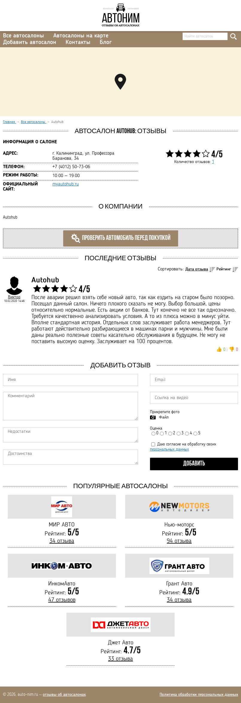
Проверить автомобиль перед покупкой (120, 238)
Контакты (78, 42)
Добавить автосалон (29, 42)
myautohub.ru (65, 184)
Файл (164, 417)
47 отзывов (61, 600)
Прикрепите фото (165, 412)
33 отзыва (120, 659)
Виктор (14, 297)
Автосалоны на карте (80, 36)
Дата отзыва (196, 269)
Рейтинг (223, 269)
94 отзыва (179, 541)
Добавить (194, 463)
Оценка (156, 428)
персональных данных (169, 449)
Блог (106, 42)
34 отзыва (61, 541)
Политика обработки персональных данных (199, 695)
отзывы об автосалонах (64, 695)
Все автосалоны (23, 36)
